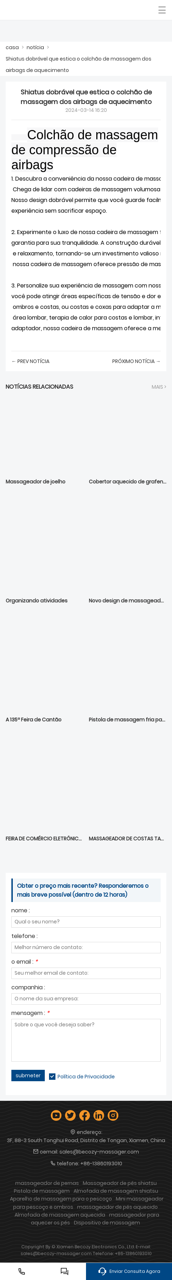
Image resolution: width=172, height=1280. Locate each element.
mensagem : (30, 1013)
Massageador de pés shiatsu (120, 1183)
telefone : (24, 936)
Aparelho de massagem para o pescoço (61, 1198)
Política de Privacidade (86, 1076)
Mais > (159, 386)
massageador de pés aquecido (117, 1207)
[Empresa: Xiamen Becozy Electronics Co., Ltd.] (38, 10)
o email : (24, 962)
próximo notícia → (136, 361)
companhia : (28, 988)
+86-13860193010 (101, 1163)
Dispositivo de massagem (107, 1222)
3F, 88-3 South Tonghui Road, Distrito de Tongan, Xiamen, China (86, 1140)
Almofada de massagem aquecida (60, 1214)
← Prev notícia (30, 361)
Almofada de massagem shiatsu (116, 1191)
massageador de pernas (47, 1183)
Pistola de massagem (42, 1191)
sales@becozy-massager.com (99, 1151)
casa (12, 47)
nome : (20, 911)
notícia (35, 47)
